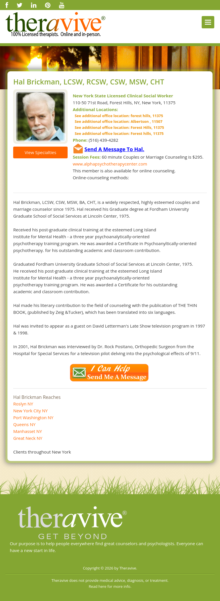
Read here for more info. (110, 586)
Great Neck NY (27, 438)
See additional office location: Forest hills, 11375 (118, 133)
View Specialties (40, 152)
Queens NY (24, 424)
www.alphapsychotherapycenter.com (110, 164)
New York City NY (30, 410)
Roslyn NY (23, 404)
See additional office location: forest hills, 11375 (118, 115)
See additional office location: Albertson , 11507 (117, 121)
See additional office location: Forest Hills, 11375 (118, 127)
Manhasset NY (27, 431)
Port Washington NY (33, 417)
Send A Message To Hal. (114, 149)
